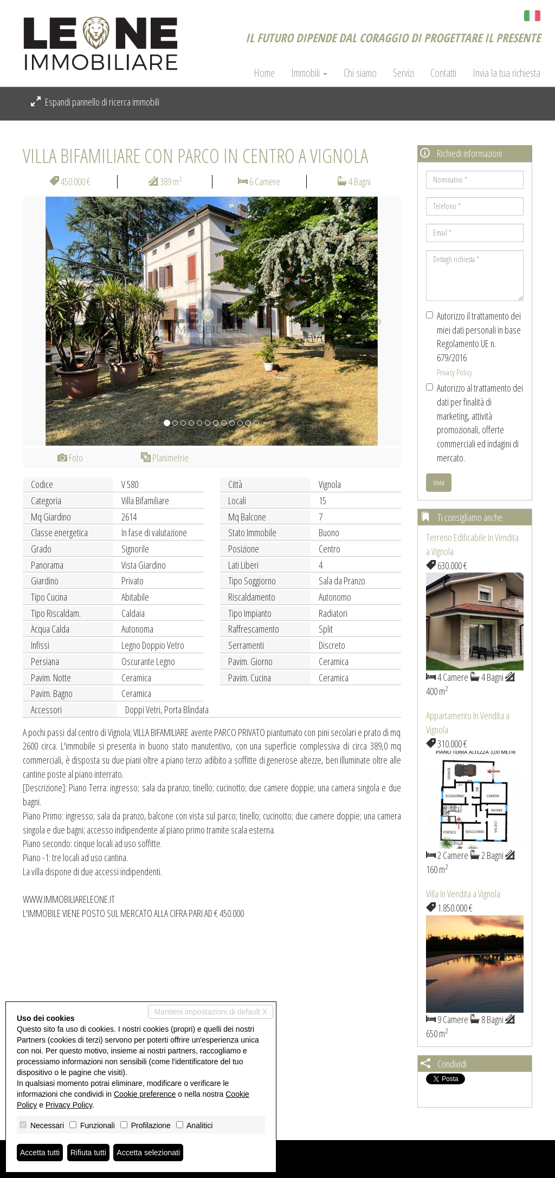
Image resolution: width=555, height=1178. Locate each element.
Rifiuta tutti (88, 1152)
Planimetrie (165, 457)
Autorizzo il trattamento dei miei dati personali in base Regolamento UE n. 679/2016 (473, 343)
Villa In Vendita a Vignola (463, 893)
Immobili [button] (309, 73)
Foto (70, 457)
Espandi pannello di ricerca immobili (95, 101)
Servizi (403, 73)
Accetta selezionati (148, 1152)
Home (264, 73)
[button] (51, 321)
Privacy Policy (454, 372)
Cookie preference (145, 1094)
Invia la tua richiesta (506, 73)
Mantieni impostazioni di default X (210, 1011)
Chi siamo (360, 73)
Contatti (443, 73)
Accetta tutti (40, 1152)
